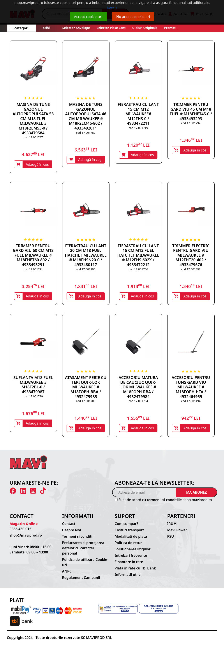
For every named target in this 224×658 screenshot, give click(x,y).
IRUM (172, 526)
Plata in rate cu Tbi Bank (135, 571)
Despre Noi (71, 533)
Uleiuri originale (144, 28)
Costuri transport (129, 533)
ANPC (67, 574)
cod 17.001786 (138, 270)
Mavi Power (177, 533)
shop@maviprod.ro (26, 538)
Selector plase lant (111, 28)
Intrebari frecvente (131, 558)
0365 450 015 (21, 532)
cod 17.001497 (190, 270)
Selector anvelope (76, 28)
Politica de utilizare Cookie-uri (85, 565)
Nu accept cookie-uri (133, 16)
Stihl (46, 28)
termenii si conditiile (164, 502)
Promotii (170, 28)
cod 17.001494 (190, 403)
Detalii (112, 7)
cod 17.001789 (33, 398)
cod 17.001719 (138, 128)
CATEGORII (20, 28)
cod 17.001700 (85, 403)
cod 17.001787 (33, 137)
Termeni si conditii (77, 539)
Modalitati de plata (131, 539)
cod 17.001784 (138, 403)
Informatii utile (128, 577)
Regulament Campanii (81, 580)
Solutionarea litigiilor (133, 552)
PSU (170, 539)
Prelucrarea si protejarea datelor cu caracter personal (83, 551)
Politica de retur (128, 545)
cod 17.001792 (190, 123)
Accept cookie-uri (88, 16)
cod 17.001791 (33, 270)
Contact (69, 526)
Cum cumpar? (126, 526)
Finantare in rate (129, 564)
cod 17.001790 (85, 270)
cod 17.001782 (85, 133)
